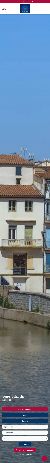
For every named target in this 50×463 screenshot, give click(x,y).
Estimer (25, 425)
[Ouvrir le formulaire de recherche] (25, 448)
